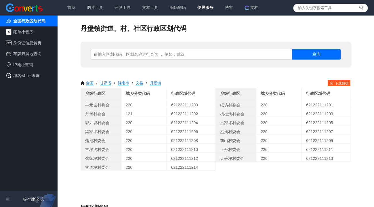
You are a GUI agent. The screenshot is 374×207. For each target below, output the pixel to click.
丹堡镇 (155, 83)
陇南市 (123, 83)
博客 (229, 7)
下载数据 (339, 83)
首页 (71, 7)
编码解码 (178, 7)
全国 (87, 83)
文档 (251, 7)
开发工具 (123, 7)
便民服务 (205, 7)
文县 (139, 83)
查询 (316, 54)
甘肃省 (105, 83)
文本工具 (150, 7)
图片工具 (95, 7)
